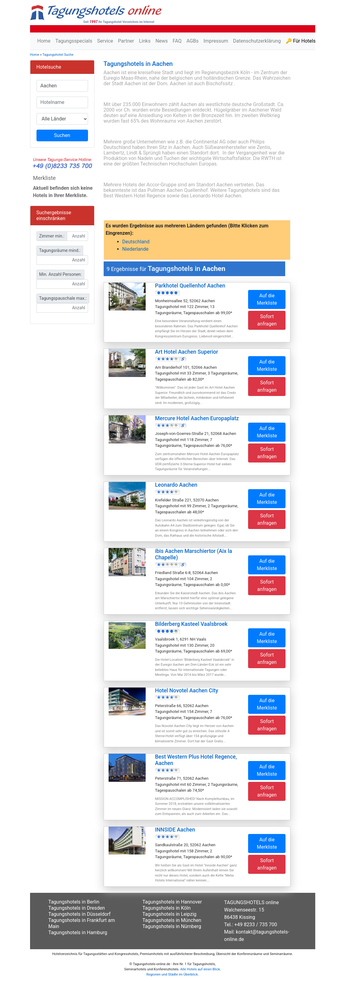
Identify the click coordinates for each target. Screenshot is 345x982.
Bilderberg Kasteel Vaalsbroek (191, 624)
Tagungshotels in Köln (166, 908)
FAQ (177, 41)
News (161, 41)
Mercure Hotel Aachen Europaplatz (197, 418)
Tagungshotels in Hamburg (77, 932)
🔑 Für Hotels (301, 41)
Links (145, 41)
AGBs (192, 41)
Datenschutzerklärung (257, 41)
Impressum (215, 41)
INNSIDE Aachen (175, 830)
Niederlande (135, 249)
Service (105, 41)
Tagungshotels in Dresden (76, 908)
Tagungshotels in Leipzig (169, 914)
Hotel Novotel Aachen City (186, 690)
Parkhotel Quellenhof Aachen (190, 286)
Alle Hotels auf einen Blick (200, 969)
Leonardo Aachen (176, 485)
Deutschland (136, 242)
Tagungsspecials (74, 41)
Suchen (62, 135)
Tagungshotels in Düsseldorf (79, 914)
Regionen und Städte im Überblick (172, 974)
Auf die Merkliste (267, 299)
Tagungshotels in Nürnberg (171, 926)
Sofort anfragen (267, 320)
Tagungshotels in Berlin (73, 902)
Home (44, 41)
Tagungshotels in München (171, 920)
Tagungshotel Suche (57, 55)
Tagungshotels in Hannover (172, 902)
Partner (126, 41)
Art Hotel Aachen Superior (186, 352)
